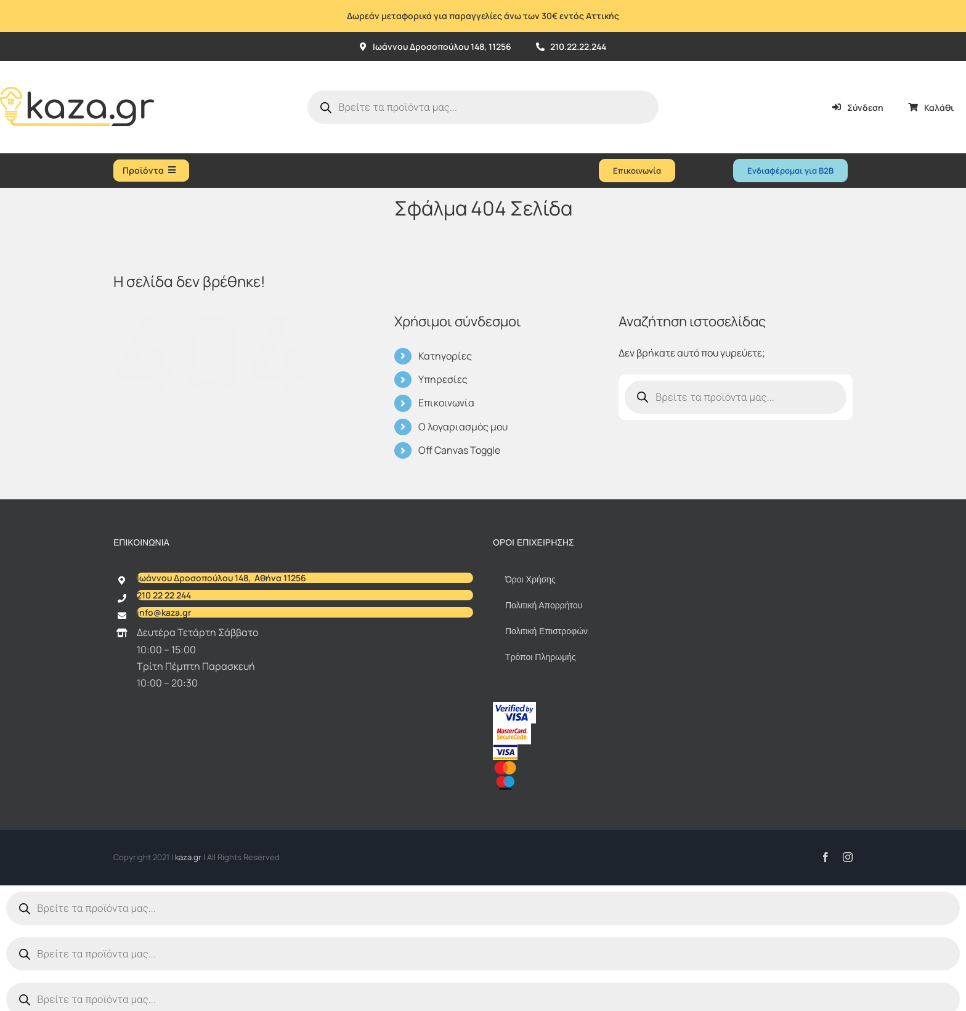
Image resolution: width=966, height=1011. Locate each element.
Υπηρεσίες (443, 379)
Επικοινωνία (446, 402)
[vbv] (514, 707)
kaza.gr (189, 857)
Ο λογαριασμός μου (463, 426)
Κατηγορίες (445, 356)
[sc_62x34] (512, 728)
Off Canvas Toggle (459, 450)
